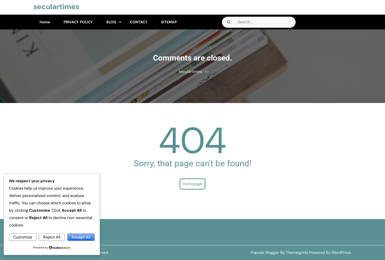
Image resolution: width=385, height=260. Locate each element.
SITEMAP (169, 22)
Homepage (192, 183)
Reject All (51, 237)
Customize (22, 237)
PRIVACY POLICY (78, 22)
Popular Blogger (265, 252)
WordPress (341, 252)
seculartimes (56, 6)
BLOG (111, 22)
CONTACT (139, 22)
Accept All (80, 237)
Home (45, 22)
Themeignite (297, 252)
